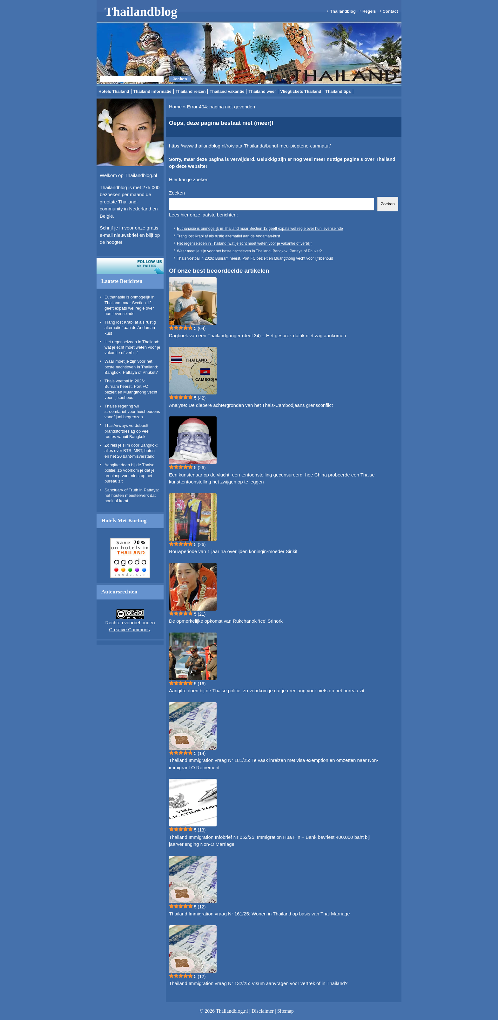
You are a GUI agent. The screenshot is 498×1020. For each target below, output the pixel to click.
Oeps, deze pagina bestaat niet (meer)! (221, 123)
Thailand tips (338, 91)
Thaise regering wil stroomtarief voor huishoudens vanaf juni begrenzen (132, 412)
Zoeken (177, 192)
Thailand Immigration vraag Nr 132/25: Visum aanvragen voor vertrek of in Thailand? (258, 983)
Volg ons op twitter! (130, 266)
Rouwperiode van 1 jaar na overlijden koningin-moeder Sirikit (233, 551)
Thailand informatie (152, 91)
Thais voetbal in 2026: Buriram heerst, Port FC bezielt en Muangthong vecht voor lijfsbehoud (255, 258)
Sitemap (285, 1011)
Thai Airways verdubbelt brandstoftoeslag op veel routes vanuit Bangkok (127, 431)
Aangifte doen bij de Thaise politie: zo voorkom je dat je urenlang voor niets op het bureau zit (266, 690)
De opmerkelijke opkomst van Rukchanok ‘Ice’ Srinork (226, 621)
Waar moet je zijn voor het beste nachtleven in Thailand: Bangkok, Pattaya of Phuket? (131, 367)
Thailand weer (262, 91)
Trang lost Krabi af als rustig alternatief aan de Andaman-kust (130, 328)
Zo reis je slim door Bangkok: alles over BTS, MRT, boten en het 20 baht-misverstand (131, 451)
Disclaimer (263, 1011)
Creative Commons (129, 629)
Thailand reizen (191, 91)
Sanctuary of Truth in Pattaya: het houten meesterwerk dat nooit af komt (131, 495)
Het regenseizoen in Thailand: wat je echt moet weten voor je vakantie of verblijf (132, 347)
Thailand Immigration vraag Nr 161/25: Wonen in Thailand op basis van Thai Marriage (259, 913)
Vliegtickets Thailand (300, 91)
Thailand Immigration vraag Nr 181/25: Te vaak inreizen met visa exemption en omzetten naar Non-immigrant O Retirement (273, 763)
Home (175, 106)
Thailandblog (140, 11)
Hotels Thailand (113, 91)
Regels (369, 11)
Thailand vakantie (227, 91)
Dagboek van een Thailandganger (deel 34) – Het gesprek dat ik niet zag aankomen (257, 335)
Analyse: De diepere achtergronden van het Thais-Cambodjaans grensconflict (251, 405)
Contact (390, 11)
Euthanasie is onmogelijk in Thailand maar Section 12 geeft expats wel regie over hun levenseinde (260, 228)
